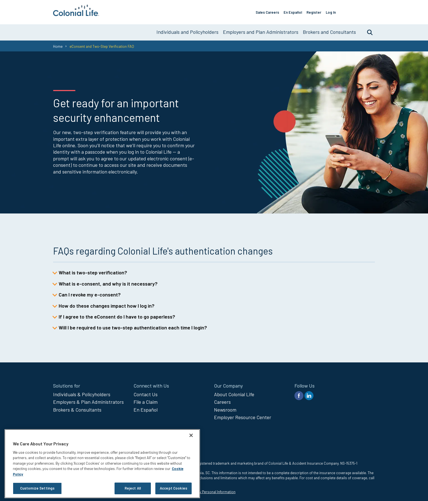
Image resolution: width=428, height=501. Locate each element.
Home (58, 44)
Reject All (133, 488)
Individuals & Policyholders (81, 392)
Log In (336, 11)
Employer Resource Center (242, 415)
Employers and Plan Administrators (260, 30)
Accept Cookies (173, 488)
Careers (222, 399)
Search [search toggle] (367, 30)
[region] (102, 463)
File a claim (361, 11)
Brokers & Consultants (77, 407)
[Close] (191, 435)
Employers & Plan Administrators (88, 399)
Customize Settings (37, 488)
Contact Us (146, 392)
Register (319, 11)
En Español (298, 11)
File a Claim (146, 399)
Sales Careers (272, 11)
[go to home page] (76, 14)
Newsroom (225, 407)
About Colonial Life (234, 392)
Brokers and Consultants (329, 30)
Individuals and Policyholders (187, 30)
